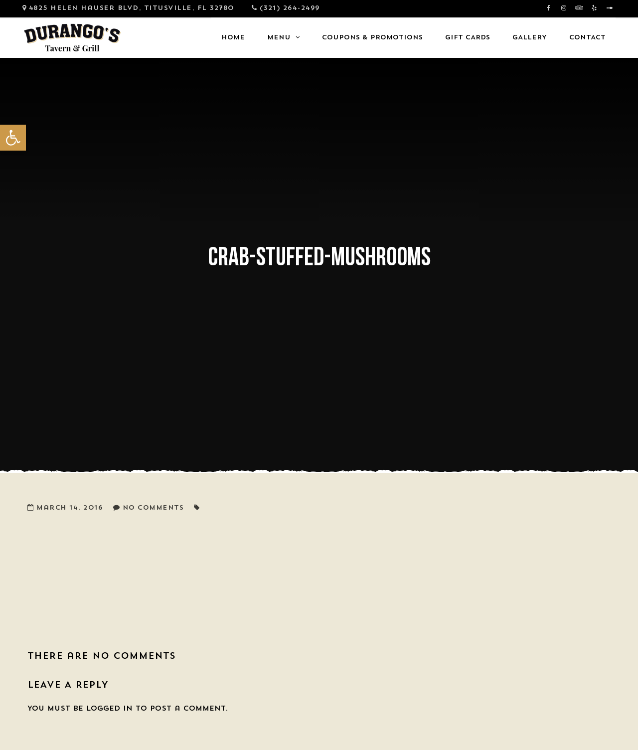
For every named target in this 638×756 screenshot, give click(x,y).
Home (233, 37)
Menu (279, 37)
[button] (13, 138)
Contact (587, 37)
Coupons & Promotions (372, 37)
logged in (109, 709)
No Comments (153, 508)
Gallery (529, 37)
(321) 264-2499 (290, 8)
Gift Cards (467, 37)
